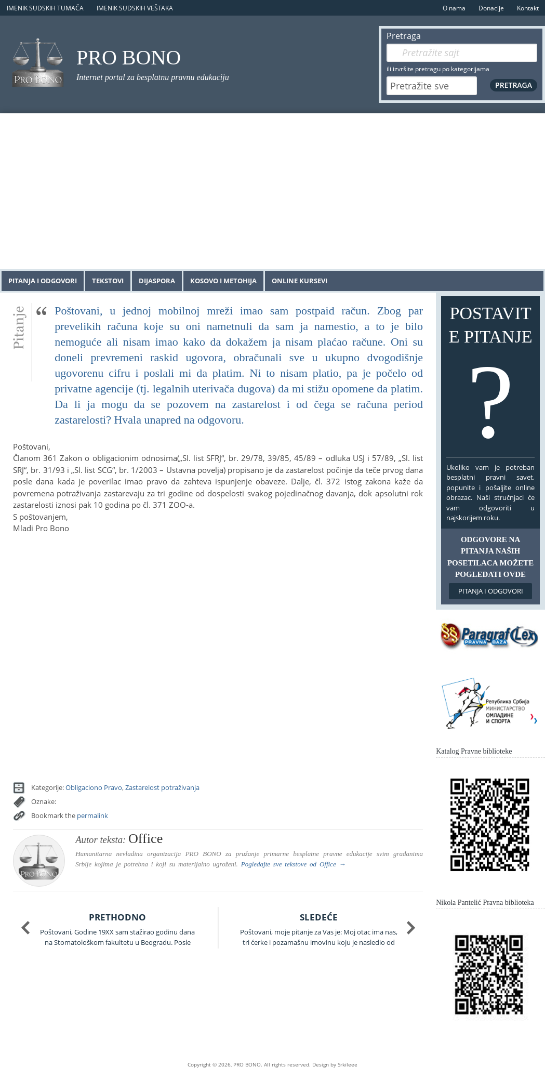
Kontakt (528, 8)
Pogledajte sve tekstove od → (293, 864)
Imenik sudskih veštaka (135, 8)
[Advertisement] (272, 191)
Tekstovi (108, 280)
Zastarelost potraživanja (162, 787)
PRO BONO (128, 57)
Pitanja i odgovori (42, 280)
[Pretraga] (462, 53)
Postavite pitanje (490, 379)
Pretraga (404, 36)
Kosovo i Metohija (223, 280)
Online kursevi (299, 280)
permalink (92, 815)
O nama (454, 8)
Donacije (491, 8)
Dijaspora (157, 280)
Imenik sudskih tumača (45, 8)
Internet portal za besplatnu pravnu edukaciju (152, 77)
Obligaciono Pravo (93, 787)
